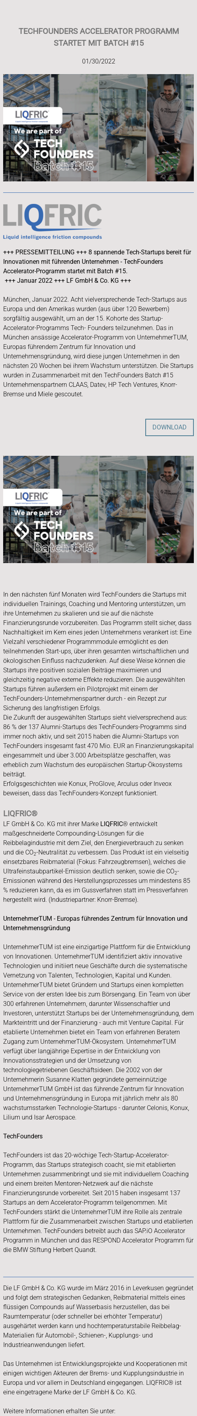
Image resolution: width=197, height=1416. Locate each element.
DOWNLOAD (169, 427)
